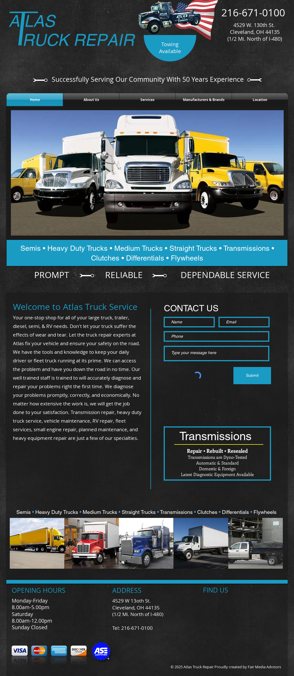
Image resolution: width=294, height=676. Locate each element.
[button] (37, 543)
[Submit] (252, 375)
